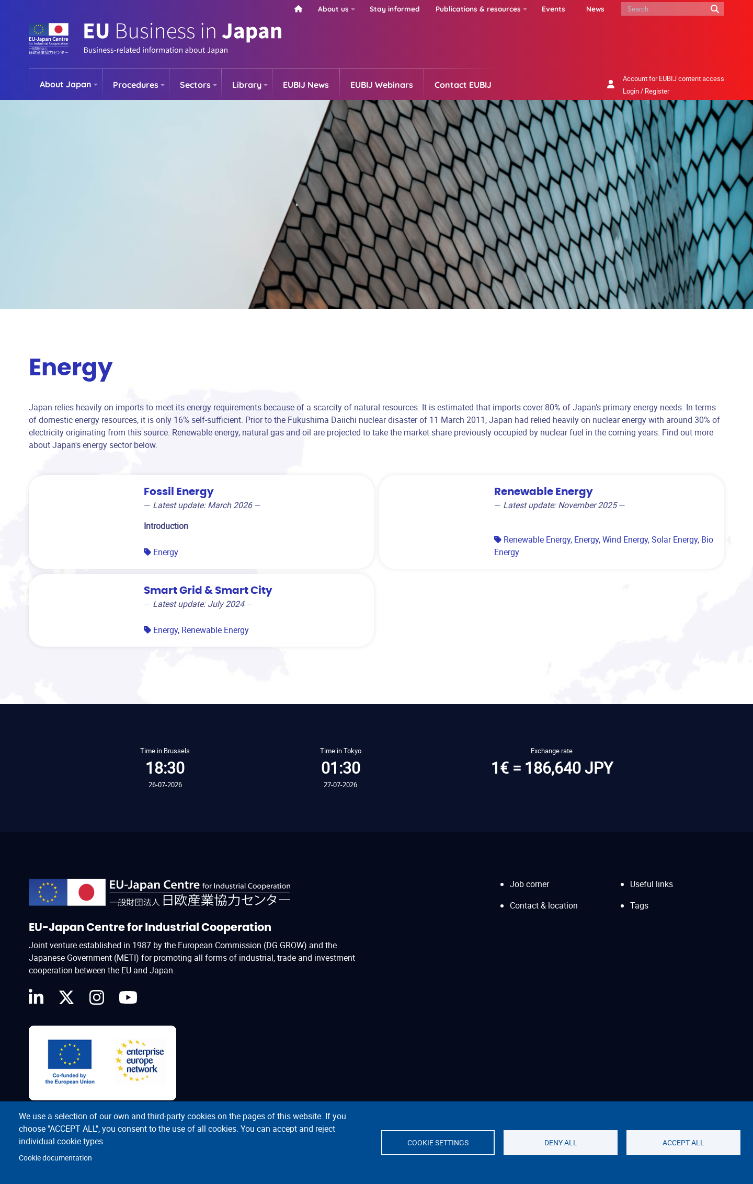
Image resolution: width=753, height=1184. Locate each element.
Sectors (195, 84)
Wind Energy (625, 539)
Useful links (651, 884)
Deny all (560, 1142)
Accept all (683, 1142)
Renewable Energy (537, 539)
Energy (165, 552)
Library (246, 84)
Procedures (135, 84)
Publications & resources (478, 8)
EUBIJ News (306, 84)
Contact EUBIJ (463, 84)
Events (553, 8)
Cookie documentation (55, 1158)
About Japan (66, 84)
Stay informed (395, 8)
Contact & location (544, 905)
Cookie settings (438, 1142)
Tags (639, 905)
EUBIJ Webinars (381, 84)
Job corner (529, 884)
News (595, 8)
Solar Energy (675, 539)
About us (333, 8)
